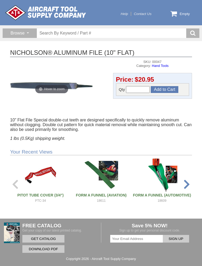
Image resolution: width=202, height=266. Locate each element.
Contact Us (143, 14)
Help (124, 14)
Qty (134, 89)
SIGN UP (176, 239)
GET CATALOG (43, 239)
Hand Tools (160, 66)
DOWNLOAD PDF (43, 249)
